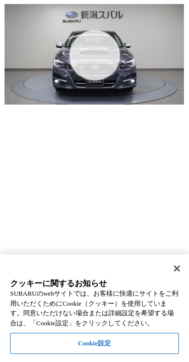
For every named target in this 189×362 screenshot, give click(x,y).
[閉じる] (177, 268)
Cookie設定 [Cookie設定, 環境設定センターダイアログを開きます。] (94, 343)
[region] (94, 308)
